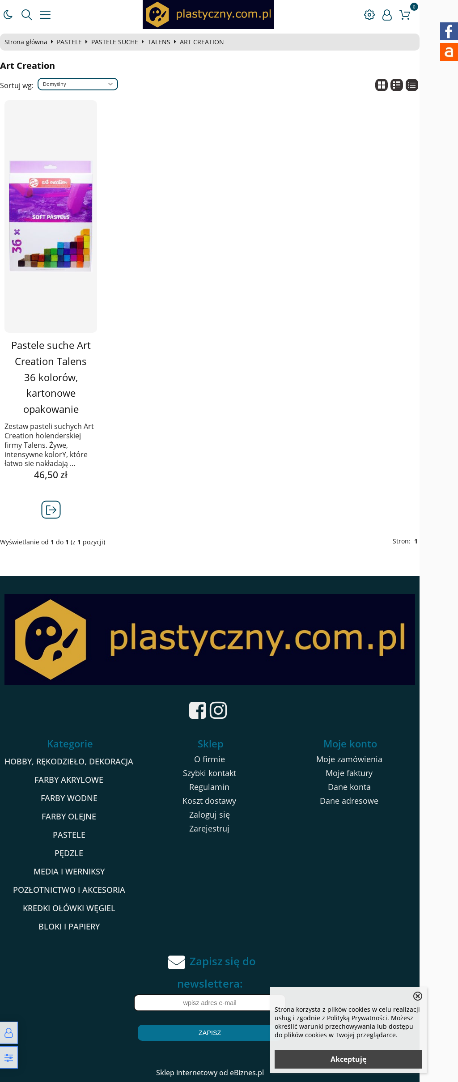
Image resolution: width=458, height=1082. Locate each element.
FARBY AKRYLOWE (80, 780)
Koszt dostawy (227, 801)
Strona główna (34, 42)
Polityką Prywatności (357, 1018)
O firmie (227, 759)
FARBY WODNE (80, 798)
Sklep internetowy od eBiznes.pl (229, 1073)
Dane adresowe (375, 801)
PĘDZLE (80, 853)
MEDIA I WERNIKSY (80, 871)
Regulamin (228, 787)
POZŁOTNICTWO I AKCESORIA (81, 890)
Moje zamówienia (375, 759)
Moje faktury (375, 773)
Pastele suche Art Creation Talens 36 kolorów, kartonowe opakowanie (62, 377)
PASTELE (78, 42)
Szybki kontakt (227, 773)
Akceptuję (348, 1059)
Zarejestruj (228, 828)
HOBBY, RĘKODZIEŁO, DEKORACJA (80, 761)
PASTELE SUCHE (123, 42)
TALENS (168, 42)
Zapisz (229, 1032)
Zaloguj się (228, 815)
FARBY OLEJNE (80, 816)
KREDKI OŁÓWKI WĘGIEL (80, 908)
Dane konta (375, 787)
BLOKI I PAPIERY (80, 926)
